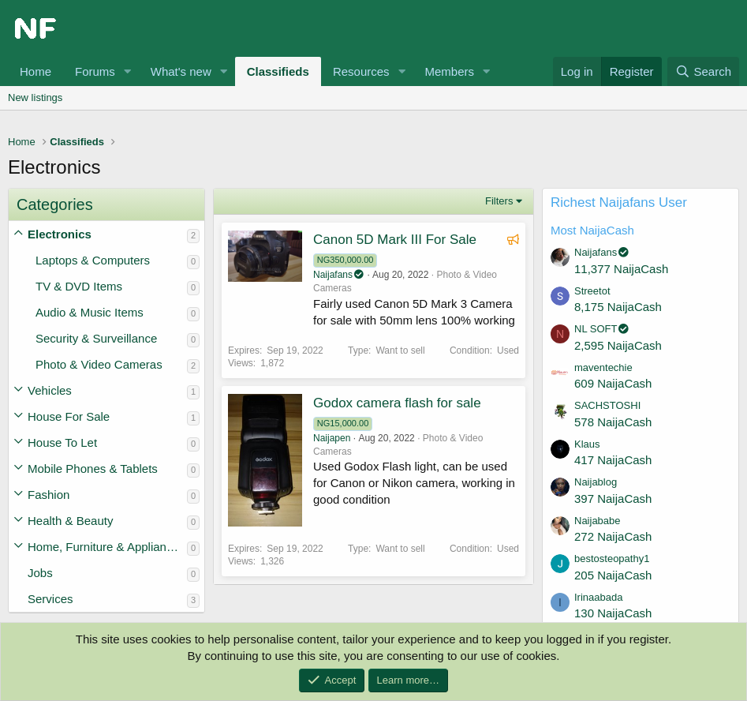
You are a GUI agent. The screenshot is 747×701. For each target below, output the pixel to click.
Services (50, 598)
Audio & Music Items (89, 312)
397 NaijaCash (613, 498)
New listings (35, 97)
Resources (361, 71)
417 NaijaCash (613, 460)
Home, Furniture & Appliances (106, 546)
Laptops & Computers (92, 260)
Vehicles (50, 390)
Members (449, 71)
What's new (181, 71)
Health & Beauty (70, 520)
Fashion (48, 494)
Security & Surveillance (96, 338)
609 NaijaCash (613, 383)
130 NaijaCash (613, 613)
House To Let (62, 442)
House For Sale (69, 416)
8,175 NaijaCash (618, 306)
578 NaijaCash (613, 422)
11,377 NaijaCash (621, 269)
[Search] (703, 71)
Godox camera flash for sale (397, 402)
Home (35, 71)
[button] (128, 71)
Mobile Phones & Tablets (93, 468)
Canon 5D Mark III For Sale (394, 239)
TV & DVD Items (78, 286)
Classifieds (278, 71)
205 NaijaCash (613, 575)
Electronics (60, 234)
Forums (95, 71)
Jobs (40, 572)
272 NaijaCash (613, 536)
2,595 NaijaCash (618, 345)
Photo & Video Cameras (98, 364)
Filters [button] (499, 201)
